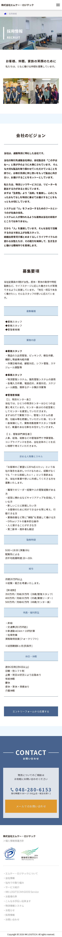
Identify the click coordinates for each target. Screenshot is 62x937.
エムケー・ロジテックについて (21, 873)
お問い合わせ (12, 919)
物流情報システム (14, 905)
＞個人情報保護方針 (13, 841)
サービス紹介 (12, 887)
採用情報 (10, 914)
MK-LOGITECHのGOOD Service (22, 891)
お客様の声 (11, 896)
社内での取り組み (14, 882)
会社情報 (10, 878)
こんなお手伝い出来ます (18, 901)
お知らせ (10, 910)
